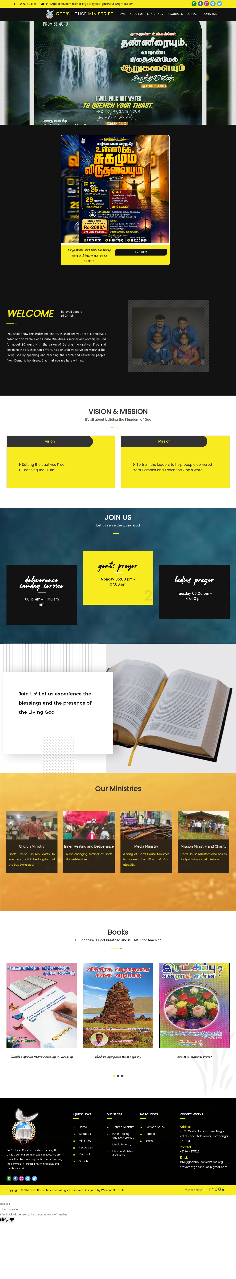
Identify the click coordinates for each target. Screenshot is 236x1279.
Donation (210, 14)
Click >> (89, 261)
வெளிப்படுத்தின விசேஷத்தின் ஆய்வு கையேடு (42, 1057)
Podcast (151, 1134)
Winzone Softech (112, 1190)
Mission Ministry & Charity (122, 1153)
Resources (175, 14)
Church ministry (123, 1127)
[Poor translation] (9, 1220)
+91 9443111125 (27, 4)
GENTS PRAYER (118, 566)
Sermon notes (155, 1127)
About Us (136, 14)
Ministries (155, 14)
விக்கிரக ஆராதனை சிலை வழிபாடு (118, 1057)
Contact (193, 14)
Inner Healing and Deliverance (123, 1136)
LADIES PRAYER (194, 580)
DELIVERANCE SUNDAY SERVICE (42, 583)
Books (149, 1141)
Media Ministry (121, 1144)
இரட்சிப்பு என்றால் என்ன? (194, 1057)
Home (122, 14)
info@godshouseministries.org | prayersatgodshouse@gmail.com (89, 4)
